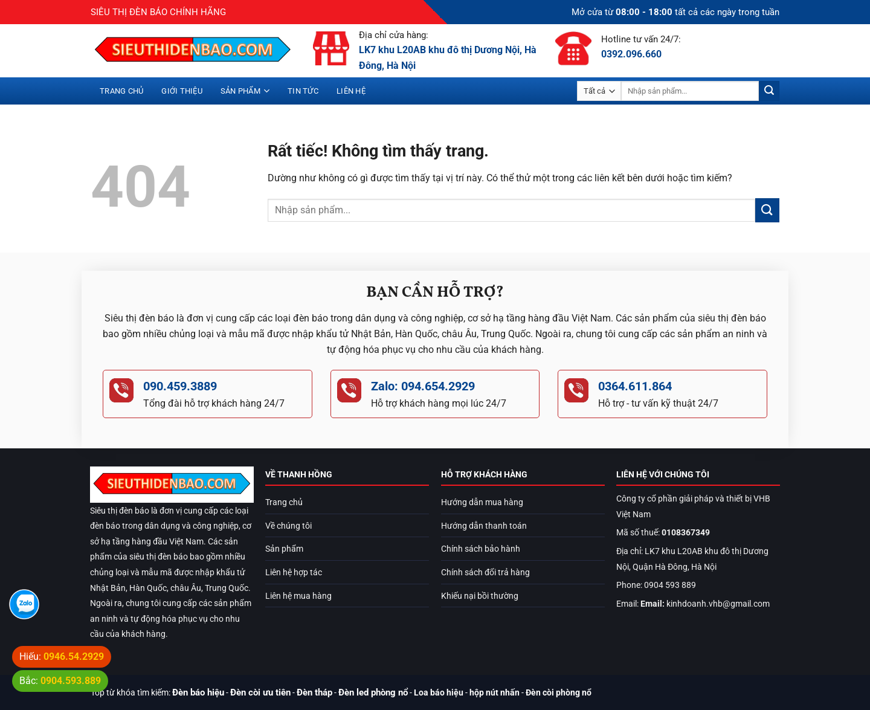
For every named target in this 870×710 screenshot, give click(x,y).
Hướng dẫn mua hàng (482, 502)
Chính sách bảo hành (480, 549)
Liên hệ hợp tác (293, 572)
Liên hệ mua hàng (298, 596)
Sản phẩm (245, 91)
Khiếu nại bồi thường (479, 596)
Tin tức (303, 90)
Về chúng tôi (288, 526)
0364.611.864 (635, 386)
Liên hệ (351, 90)
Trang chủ (121, 90)
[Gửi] (769, 91)
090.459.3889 (180, 386)
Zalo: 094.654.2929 (423, 386)
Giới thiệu (181, 90)
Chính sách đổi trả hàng (485, 572)
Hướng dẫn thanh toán (484, 526)
